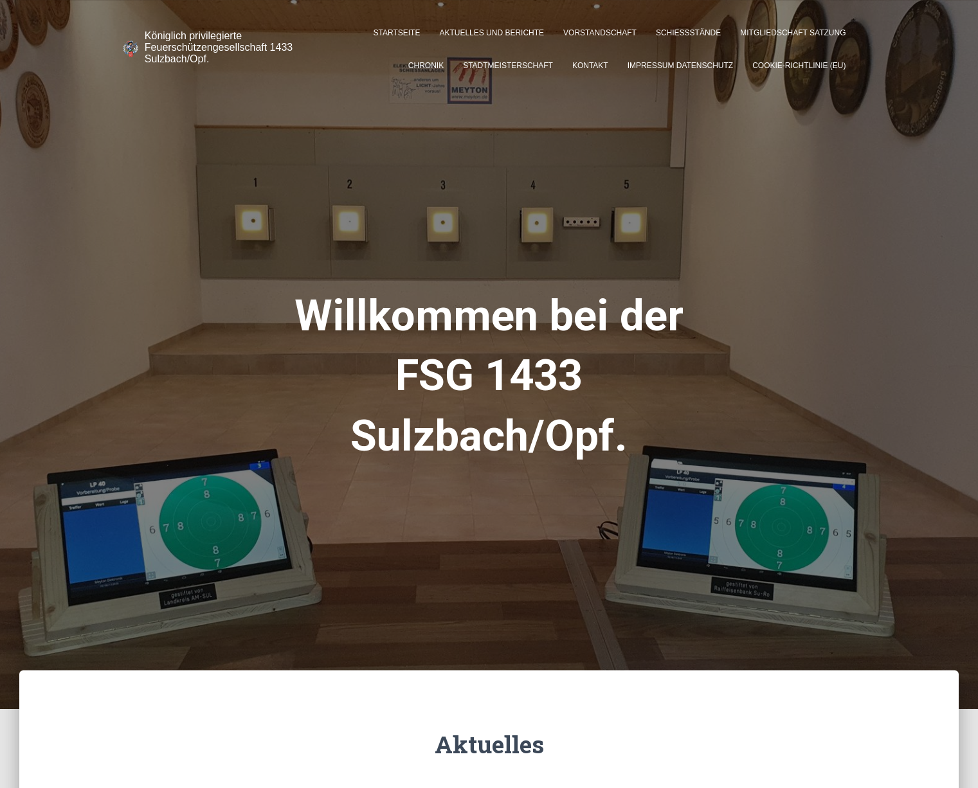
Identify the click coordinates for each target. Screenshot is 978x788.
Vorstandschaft (600, 32)
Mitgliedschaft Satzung (793, 32)
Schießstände (688, 32)
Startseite (397, 32)
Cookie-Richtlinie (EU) (799, 65)
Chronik (426, 65)
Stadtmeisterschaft (508, 65)
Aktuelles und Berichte (491, 32)
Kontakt (590, 65)
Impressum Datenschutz (680, 65)
